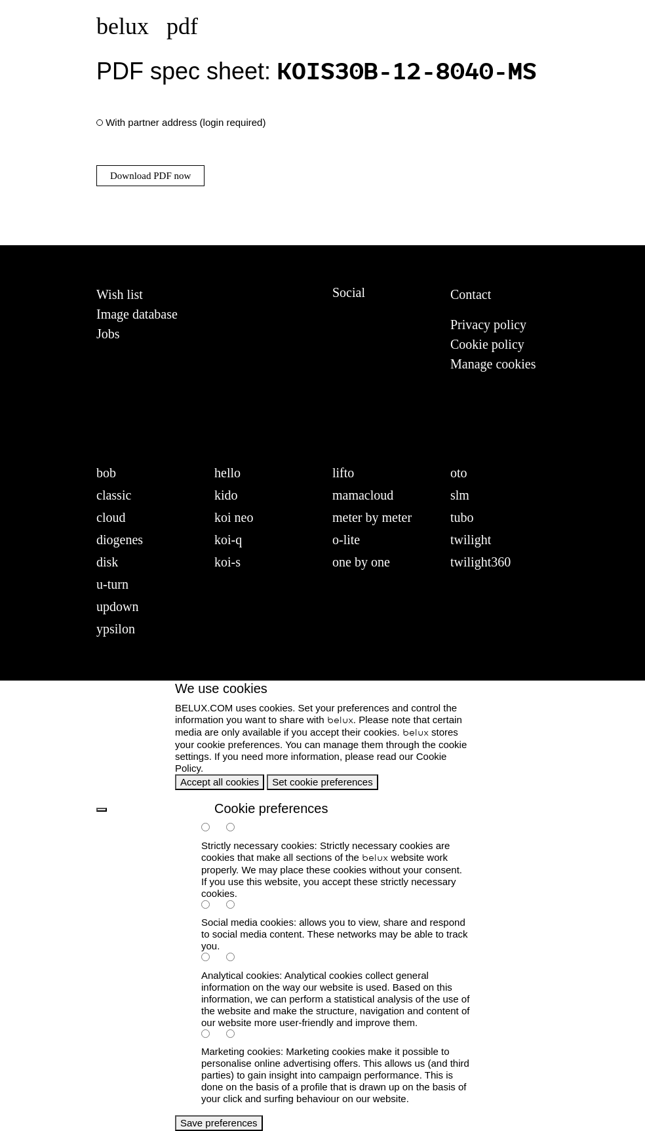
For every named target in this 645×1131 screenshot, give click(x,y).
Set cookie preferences (322, 781)
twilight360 (480, 562)
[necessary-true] (212, 828)
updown (117, 606)
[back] (101, 810)
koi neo (233, 517)
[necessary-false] (237, 828)
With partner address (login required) (185, 122)
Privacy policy (488, 324)
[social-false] (237, 906)
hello (227, 473)
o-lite (346, 539)
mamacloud (362, 495)
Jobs (108, 334)
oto (458, 473)
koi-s (227, 562)
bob (106, 473)
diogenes (119, 539)
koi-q (228, 539)
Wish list (119, 294)
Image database (137, 314)
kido (226, 495)
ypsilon (115, 629)
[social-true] (212, 906)
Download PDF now (150, 175)
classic (113, 495)
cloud (110, 517)
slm (459, 495)
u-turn (112, 584)
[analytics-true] (212, 958)
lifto (343, 473)
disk (107, 562)
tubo (462, 517)
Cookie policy (487, 344)
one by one (361, 562)
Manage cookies (493, 364)
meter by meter (372, 517)
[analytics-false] (237, 958)
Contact (470, 294)
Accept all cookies (219, 781)
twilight (470, 539)
